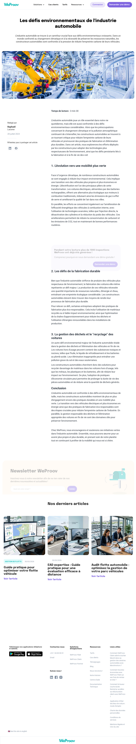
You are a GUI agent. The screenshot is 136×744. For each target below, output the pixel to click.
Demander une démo (119, 5)
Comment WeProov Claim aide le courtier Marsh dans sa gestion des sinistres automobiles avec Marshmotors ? (118, 659)
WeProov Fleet (75, 655)
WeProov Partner (76, 664)
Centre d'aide (95, 680)
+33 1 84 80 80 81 (57, 653)
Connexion (98, 5)
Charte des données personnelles (117, 711)
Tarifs (64, 5)
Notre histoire (95, 675)
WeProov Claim (76, 659)
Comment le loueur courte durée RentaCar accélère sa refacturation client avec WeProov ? (117, 690)
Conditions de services (115, 718)
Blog (91, 666)
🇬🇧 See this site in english (17, 731)
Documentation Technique (96, 685)
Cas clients (53, 5)
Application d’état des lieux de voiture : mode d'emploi (117, 703)
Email (52, 658)
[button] (39, 4)
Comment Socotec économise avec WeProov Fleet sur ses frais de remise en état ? (117, 675)
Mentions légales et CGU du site (117, 725)
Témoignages (95, 662)
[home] (11, 4)
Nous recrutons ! (96, 671)
